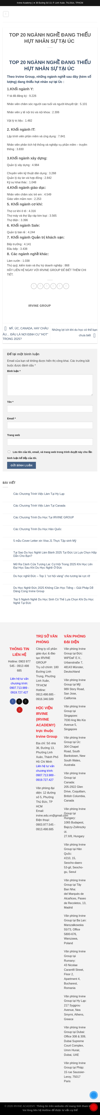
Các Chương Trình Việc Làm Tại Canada (39, 505)
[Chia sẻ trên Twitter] (47, 286)
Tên (10, 401)
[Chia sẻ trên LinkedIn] (66, 286)
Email (11, 418)
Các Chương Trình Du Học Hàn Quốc (37, 529)
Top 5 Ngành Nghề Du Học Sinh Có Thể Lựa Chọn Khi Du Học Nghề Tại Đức (53, 601)
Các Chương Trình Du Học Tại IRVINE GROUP (43, 517)
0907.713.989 (18, 687)
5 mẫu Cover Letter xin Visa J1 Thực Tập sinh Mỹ (44, 540)
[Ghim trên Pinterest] (60, 286)
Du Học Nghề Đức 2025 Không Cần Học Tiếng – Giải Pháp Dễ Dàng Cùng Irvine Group (53, 589)
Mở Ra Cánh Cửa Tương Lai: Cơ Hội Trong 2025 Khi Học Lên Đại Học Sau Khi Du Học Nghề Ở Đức (52, 566)
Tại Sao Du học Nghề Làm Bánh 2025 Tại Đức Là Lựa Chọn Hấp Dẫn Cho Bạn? (55, 554)
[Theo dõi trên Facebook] (13, 701)
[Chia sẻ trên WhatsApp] (34, 286)
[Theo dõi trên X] (26, 701)
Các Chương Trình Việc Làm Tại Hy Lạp (38, 493)
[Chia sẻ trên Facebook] (40, 286)
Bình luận (14, 371)
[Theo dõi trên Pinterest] (19, 710)
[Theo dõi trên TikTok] (19, 701)
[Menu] (6, 14)
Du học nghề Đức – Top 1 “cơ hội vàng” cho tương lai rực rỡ (51, 576)
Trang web (13, 435)
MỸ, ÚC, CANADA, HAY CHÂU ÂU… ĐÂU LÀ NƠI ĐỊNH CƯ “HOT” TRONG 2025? (25, 334)
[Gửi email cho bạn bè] (53, 286)
